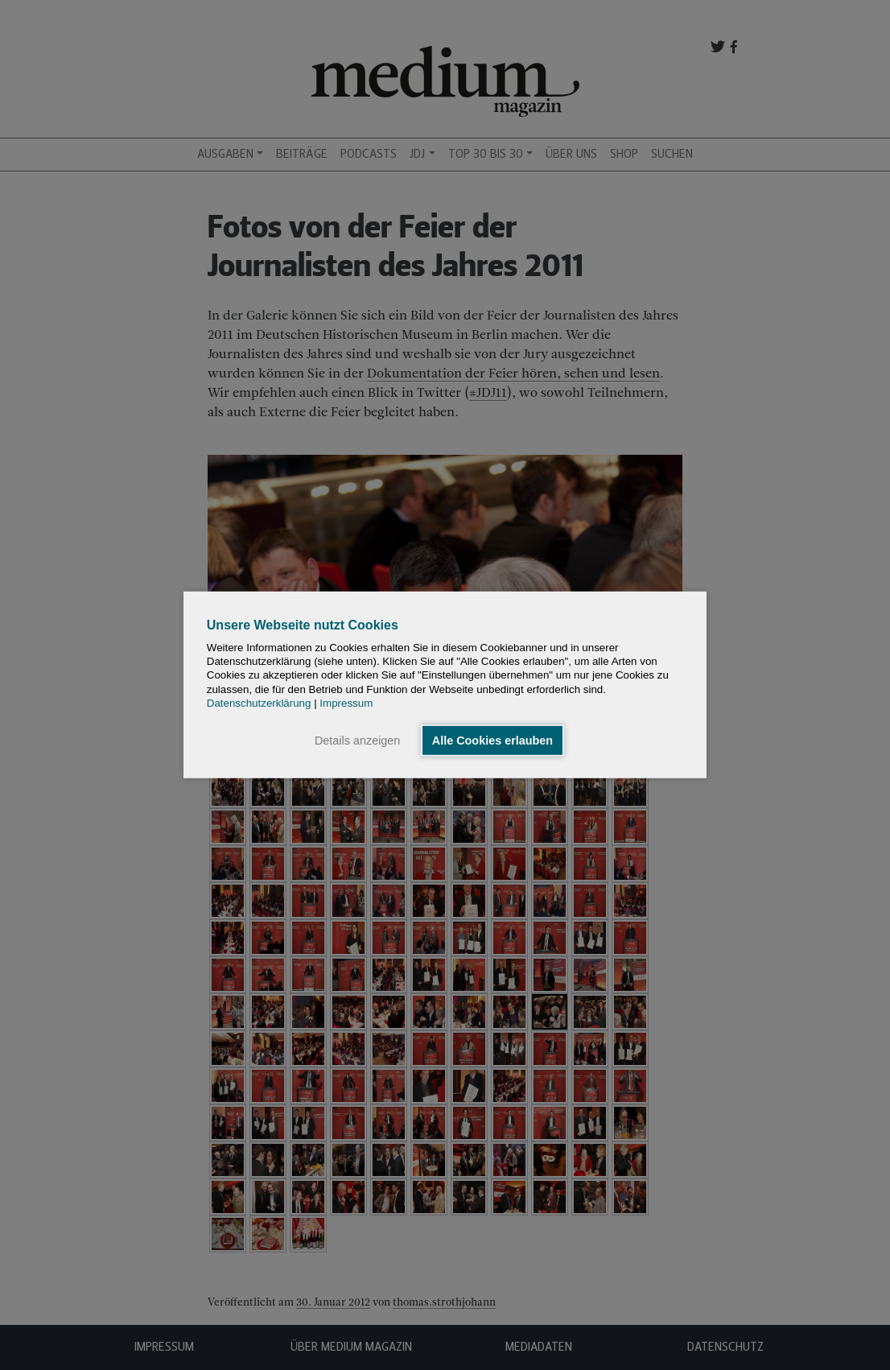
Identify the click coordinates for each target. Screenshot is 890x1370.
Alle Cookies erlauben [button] (492, 740)
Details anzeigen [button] (357, 740)
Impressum (346, 703)
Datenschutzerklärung (259, 703)
